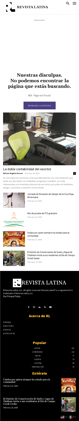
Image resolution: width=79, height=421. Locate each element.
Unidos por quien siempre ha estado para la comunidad (26, 381)
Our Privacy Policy (11, 296)
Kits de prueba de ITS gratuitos (42, 213)
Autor (6, 164)
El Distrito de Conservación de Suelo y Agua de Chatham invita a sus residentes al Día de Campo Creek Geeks (51, 255)
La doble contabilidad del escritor (27, 169)
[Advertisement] (41, 43)
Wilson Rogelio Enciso (13, 173)
